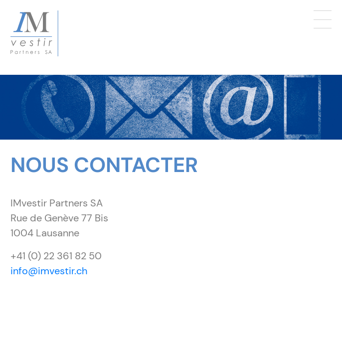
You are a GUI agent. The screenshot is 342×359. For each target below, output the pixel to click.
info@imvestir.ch (48, 270)
